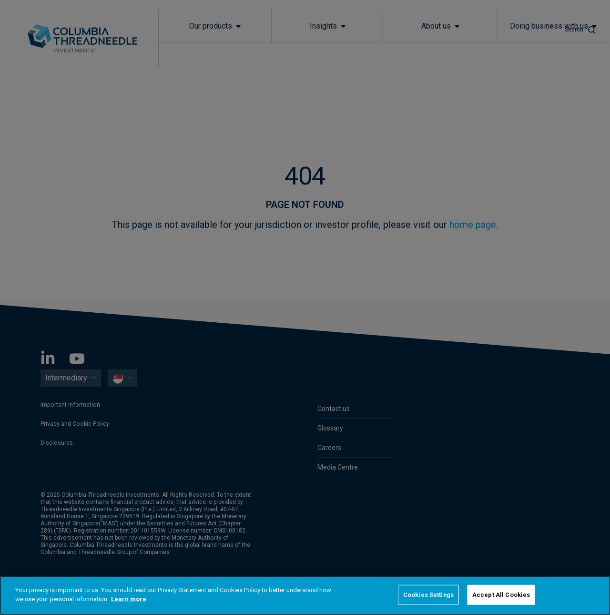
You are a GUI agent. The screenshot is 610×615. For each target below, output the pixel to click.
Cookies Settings (428, 594)
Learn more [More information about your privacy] (128, 599)
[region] (305, 595)
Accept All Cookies (501, 594)
